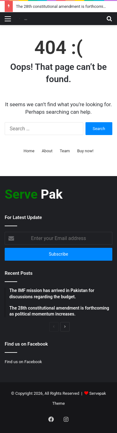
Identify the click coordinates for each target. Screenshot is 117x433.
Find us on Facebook (23, 361)
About (47, 151)
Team (65, 151)
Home (28, 151)
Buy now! (85, 151)
